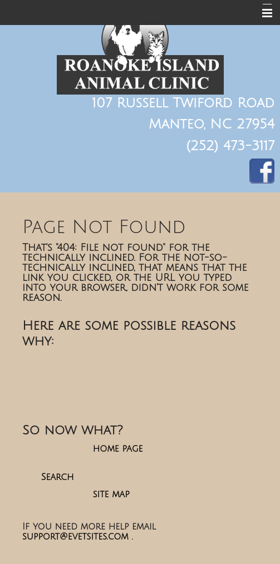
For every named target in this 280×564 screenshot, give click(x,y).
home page (118, 449)
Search (57, 477)
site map (111, 494)
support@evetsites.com (75, 537)
